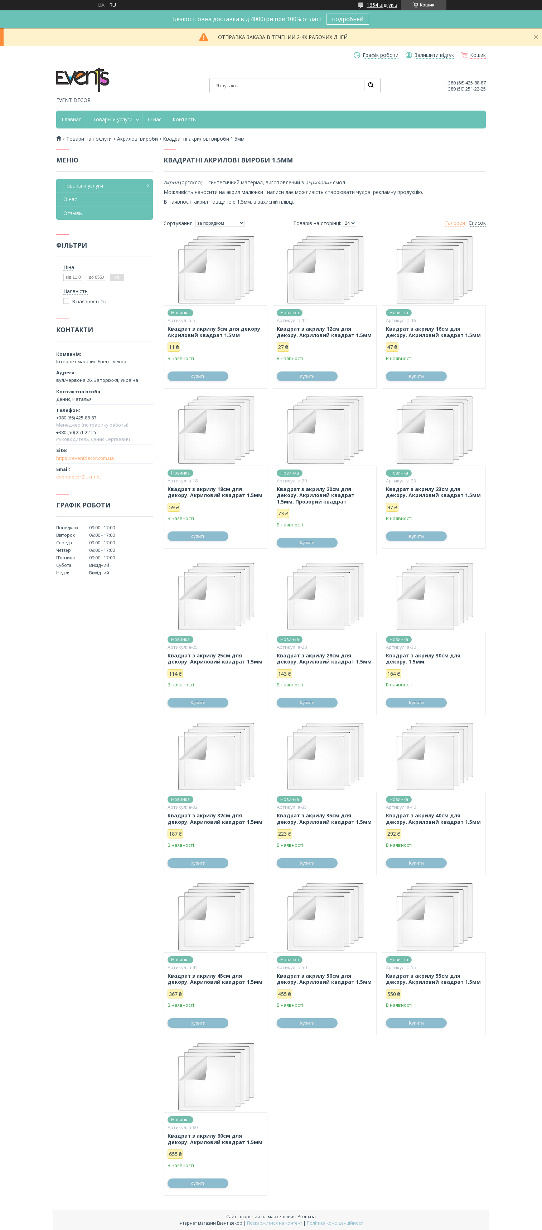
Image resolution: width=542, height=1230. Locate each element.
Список (477, 223)
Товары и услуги (112, 119)
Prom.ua (306, 1216)
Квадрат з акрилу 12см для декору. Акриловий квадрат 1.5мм (324, 332)
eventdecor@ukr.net (78, 477)
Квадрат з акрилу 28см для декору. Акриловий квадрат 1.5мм (324, 658)
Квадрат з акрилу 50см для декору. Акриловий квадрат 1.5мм (324, 979)
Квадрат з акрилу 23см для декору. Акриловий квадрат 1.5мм (433, 492)
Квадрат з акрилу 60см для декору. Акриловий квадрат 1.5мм (215, 1139)
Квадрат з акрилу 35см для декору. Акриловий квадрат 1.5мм (324, 818)
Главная (72, 119)
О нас (154, 119)
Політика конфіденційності (335, 1223)
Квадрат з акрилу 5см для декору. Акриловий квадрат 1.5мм (215, 332)
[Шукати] (370, 86)
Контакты (185, 119)
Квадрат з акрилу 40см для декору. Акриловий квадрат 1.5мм (433, 818)
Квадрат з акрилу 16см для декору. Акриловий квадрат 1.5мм (433, 332)
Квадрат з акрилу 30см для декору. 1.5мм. (423, 658)
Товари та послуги (89, 139)
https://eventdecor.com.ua (85, 458)
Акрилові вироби (137, 139)
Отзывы (73, 213)
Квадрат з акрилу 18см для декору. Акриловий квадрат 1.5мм (215, 492)
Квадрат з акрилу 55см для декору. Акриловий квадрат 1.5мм (433, 979)
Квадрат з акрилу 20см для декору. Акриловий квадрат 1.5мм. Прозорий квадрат (315, 495)
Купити (197, 376)
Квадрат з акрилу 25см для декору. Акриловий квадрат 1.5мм (215, 658)
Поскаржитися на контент (274, 1223)
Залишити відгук (434, 55)
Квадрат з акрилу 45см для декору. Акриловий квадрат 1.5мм (215, 979)
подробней (347, 19)
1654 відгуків (382, 4)
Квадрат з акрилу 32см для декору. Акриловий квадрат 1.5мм (215, 818)
